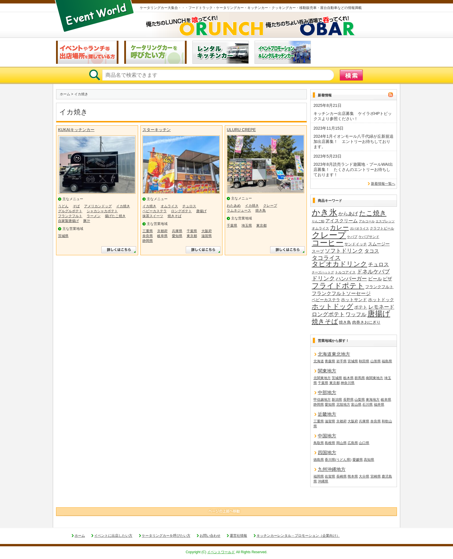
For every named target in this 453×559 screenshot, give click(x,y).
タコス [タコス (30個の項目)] (371, 251)
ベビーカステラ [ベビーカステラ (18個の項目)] (326, 300)
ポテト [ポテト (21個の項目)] (360, 307)
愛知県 (177, 236)
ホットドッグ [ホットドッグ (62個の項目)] (332, 306)
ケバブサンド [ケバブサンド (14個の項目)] (369, 237)
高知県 (369, 460)
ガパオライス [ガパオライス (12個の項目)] (359, 228)
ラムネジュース (239, 210)
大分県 (364, 476)
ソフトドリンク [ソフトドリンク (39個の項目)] (344, 251)
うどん (63, 206)
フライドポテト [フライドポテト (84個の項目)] (338, 286)
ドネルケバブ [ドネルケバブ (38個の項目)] (373, 272)
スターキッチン (156, 129)
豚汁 (86, 221)
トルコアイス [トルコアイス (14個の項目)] (345, 272)
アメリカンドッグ (98, 206)
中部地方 (327, 392)
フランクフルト (70, 216)
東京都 (192, 236)
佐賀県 (330, 476)
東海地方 (373, 400)
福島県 (387, 361)
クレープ (270, 206)
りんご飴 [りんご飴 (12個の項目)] (318, 221)
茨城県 (63, 236)
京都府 (162, 231)
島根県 (330, 443)
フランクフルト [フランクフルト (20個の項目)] (379, 286)
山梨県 (359, 400)
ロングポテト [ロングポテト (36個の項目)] (328, 314)
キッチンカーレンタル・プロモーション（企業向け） (298, 536)
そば (76, 206)
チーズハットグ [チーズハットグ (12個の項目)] (323, 272)
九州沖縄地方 (332, 469)
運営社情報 (238, 536)
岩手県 (341, 361)
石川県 (367, 405)
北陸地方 (343, 405)
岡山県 (341, 443)
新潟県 (337, 400)
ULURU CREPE (241, 129)
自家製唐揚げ (68, 221)
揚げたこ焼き (115, 216)
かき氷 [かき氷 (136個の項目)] (324, 213)
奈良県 (147, 236)
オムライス (169, 206)
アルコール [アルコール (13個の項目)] (367, 221)
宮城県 (353, 361)
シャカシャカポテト (102, 211)
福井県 (379, 405)
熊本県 (353, 476)
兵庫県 (177, 231)
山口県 (364, 443)
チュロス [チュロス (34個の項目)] (378, 264)
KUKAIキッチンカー (76, 129)
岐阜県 (162, 236)
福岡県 (318, 476)
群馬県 (359, 378)
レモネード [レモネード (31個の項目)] (381, 307)
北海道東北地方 (334, 354)
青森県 (330, 361)
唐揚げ (201, 211)
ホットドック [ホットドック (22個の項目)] (381, 299)
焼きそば (174, 216)
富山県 (356, 405)
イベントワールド (221, 552)
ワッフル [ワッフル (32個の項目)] (356, 314)
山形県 (375, 361)
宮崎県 (375, 476)
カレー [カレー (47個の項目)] (339, 227)
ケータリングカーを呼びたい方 (166, 536)
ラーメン (94, 216)
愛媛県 (357, 460)
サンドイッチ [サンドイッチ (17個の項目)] (355, 244)
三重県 (147, 231)
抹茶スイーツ (152, 216)
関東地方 (327, 370)
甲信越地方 (322, 400)
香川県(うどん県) (338, 460)
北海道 (318, 361)
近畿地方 (327, 414)
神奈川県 (347, 383)
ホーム (65, 94)
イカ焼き (123, 206)
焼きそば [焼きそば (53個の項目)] (325, 321)
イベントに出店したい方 (113, 536)
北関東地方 (322, 378)
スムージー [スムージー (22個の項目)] (379, 243)
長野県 (348, 400)
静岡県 (147, 241)
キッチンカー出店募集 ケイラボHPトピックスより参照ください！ (352, 116)
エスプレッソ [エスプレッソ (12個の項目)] (385, 221)
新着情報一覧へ (383, 184)
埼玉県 (247, 225)
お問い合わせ (210, 536)
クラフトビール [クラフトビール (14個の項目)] (382, 228)
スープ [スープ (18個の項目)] (318, 251)
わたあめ (234, 206)
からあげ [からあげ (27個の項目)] (348, 214)
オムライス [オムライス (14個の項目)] (320, 228)
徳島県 (318, 460)
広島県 (353, 443)
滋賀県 (206, 236)
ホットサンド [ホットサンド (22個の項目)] (354, 299)
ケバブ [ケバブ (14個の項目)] (352, 237)
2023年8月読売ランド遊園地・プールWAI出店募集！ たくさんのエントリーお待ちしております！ (353, 169)
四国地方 (327, 452)
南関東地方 (374, 378)
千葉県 (192, 231)
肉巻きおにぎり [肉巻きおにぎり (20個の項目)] (366, 322)
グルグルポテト (70, 211)
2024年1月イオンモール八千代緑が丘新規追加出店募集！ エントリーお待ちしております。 (353, 141)
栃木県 (348, 378)
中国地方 (327, 435)
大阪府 (206, 231)
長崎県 (341, 476)
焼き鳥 (260, 210)
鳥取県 (318, 443)
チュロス (189, 206)
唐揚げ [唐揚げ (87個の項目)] (378, 314)
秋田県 (364, 361)
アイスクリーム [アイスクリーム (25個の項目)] (341, 220)
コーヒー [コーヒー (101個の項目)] (328, 243)
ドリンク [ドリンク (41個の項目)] (323, 278)
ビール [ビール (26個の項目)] (375, 278)
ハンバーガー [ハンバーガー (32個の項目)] (351, 279)
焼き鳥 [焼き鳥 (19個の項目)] (345, 322)
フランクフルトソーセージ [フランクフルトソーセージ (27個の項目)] (341, 293)
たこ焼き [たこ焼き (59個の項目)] (373, 213)
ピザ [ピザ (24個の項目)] (387, 278)
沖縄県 (323, 481)
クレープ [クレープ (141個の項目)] (329, 235)
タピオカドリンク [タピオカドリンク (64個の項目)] (339, 264)
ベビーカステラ (154, 211)
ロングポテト (181, 211)
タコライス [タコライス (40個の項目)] (326, 258)
